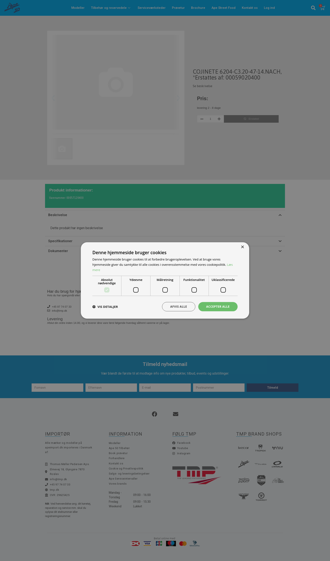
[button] (105, 306)
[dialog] (165, 280)
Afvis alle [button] (178, 306)
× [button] (242, 247)
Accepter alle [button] (218, 306)
